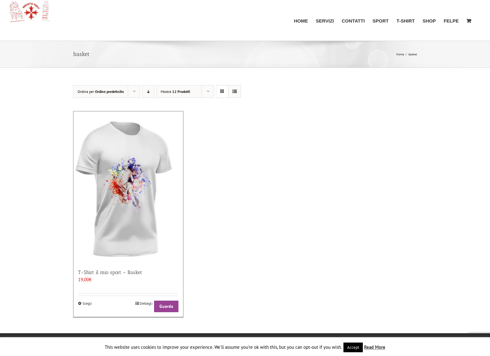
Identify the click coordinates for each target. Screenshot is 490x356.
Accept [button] (353, 347)
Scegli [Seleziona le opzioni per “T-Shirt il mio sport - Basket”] (87, 303)
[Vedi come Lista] (234, 91)
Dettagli (146, 303)
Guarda (166, 306)
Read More (374, 347)
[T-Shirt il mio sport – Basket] (128, 186)
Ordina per (101, 91)
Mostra (175, 91)
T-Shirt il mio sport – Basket (110, 272)
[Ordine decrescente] (148, 91)
